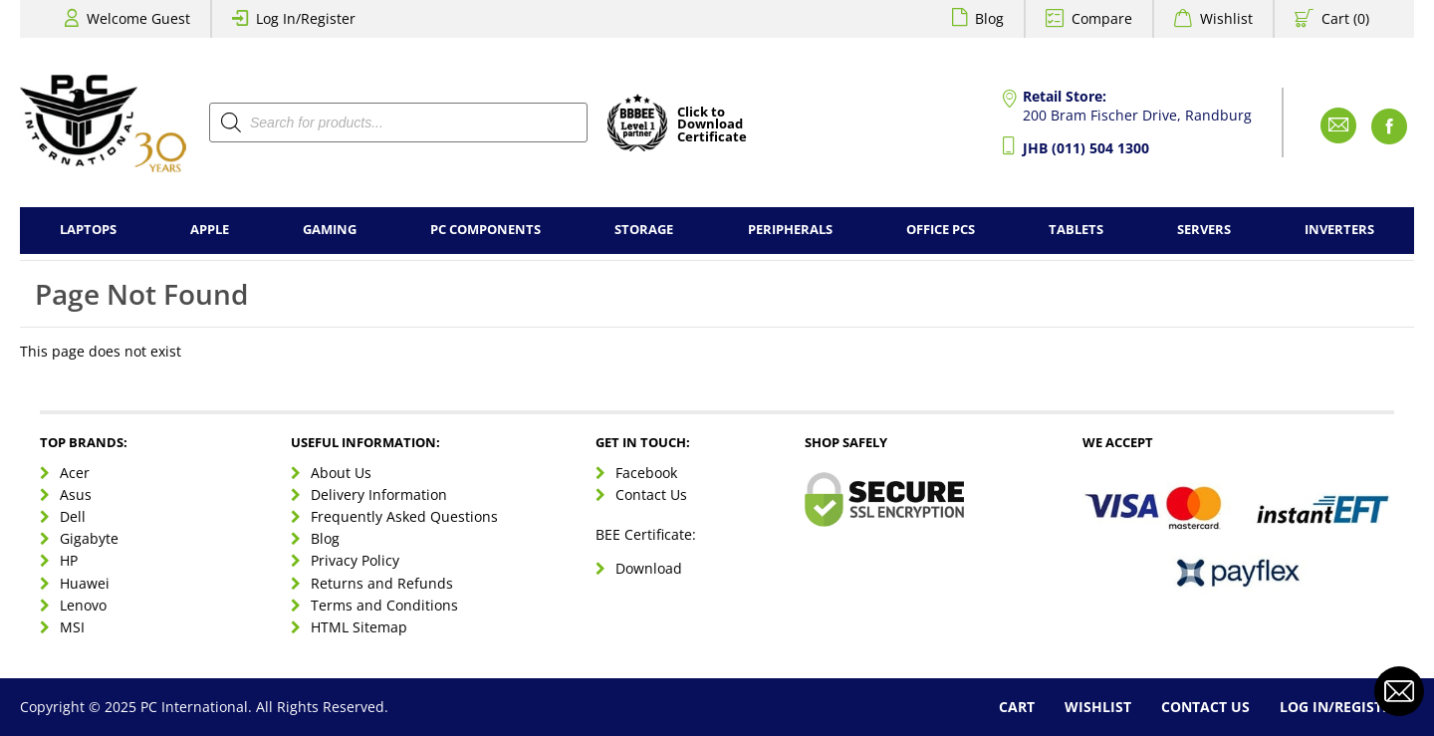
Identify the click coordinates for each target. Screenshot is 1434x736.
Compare (1102, 18)
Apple (209, 229)
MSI (72, 626)
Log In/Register (306, 18)
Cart (1017, 706)
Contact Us (651, 494)
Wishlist (1226, 18)
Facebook (646, 472)
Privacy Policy (355, 560)
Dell (73, 516)
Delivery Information (379, 494)
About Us (341, 472)
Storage (643, 229)
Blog (989, 18)
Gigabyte (89, 538)
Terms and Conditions (384, 605)
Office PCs (940, 229)
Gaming (330, 229)
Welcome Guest (138, 18)
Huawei (85, 583)
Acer (75, 472)
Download (648, 568)
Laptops (88, 229)
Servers (1204, 229)
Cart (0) (1345, 18)
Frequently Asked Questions (404, 516)
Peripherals (790, 229)
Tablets (1076, 229)
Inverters (1339, 229)
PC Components (485, 229)
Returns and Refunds (382, 583)
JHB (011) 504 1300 (1086, 147)
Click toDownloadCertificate (712, 125)
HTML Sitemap (359, 626)
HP (69, 560)
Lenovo (83, 605)
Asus (76, 494)
